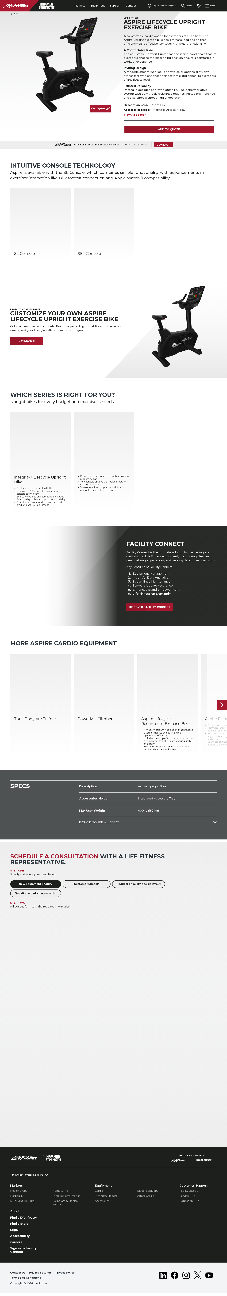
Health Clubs (18, 1193)
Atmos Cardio (145, 1198)
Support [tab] (115, 5)
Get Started (27, 343)
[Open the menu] (210, 6)
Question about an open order (36, 896)
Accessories (102, 1203)
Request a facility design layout (139, 886)
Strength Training (106, 1198)
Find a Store (19, 1226)
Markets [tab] (79, 5)
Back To (16, 14)
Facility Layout (189, 1193)
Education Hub (189, 1203)
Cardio (99, 1193)
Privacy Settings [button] (40, 1275)
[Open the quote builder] (199, 6)
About (14, 1214)
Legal (14, 1233)
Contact (131, 5)
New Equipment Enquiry (35, 886)
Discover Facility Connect (149, 610)
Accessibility (20, 1239)
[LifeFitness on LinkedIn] (163, 1278)
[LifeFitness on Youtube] (209, 1278)
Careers (16, 1245)
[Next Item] (222, 708)
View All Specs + (135, 117)
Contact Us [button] (17, 1275)
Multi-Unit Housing (22, 1203)
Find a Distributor (23, 1220)
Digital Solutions (147, 1193)
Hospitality (16, 1198)
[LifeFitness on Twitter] (197, 1278)
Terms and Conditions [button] (25, 1280)
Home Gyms (60, 1193)
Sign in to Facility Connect (23, 1252)
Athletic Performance (66, 1198)
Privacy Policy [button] (65, 1275)
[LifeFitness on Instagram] (186, 1278)
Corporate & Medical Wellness (65, 1205)
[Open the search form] (187, 6)
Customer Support (86, 886)
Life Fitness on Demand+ (152, 596)
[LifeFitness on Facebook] (174, 1278)
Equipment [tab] (97, 5)
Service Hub (187, 1198)
